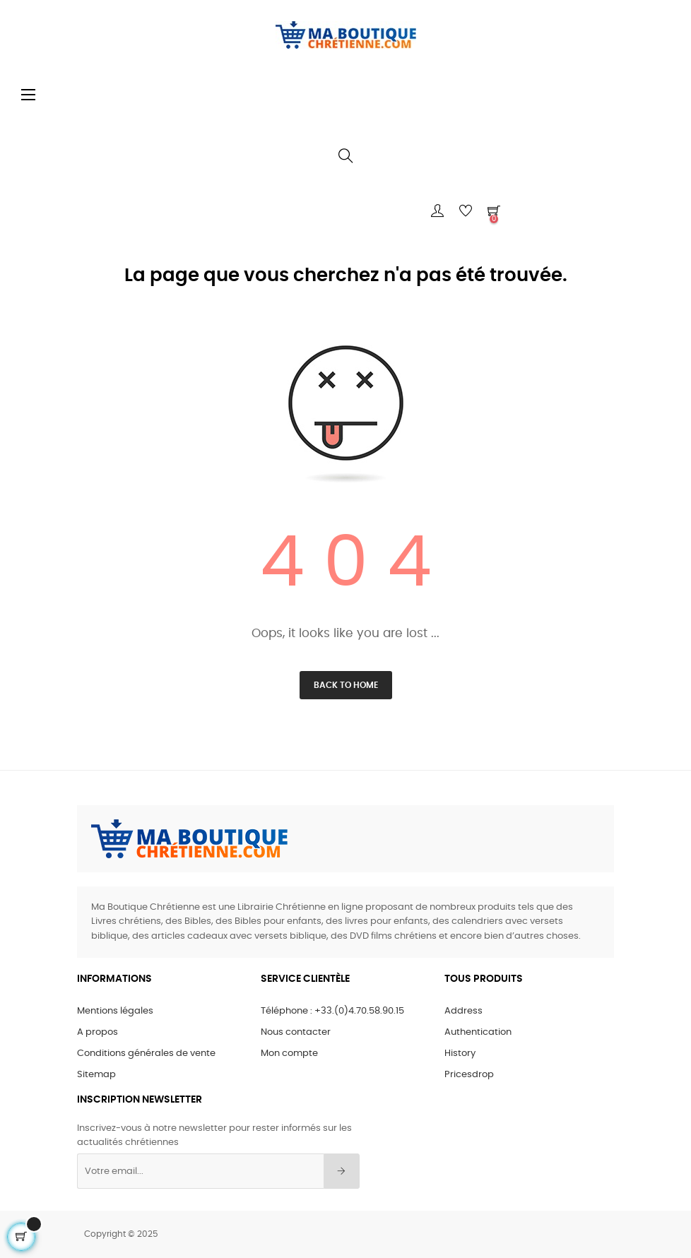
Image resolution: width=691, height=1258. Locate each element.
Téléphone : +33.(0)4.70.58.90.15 (332, 1011)
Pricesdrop (469, 1074)
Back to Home (346, 685)
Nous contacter (296, 1032)
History (460, 1053)
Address (463, 1011)
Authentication (478, 1032)
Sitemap (96, 1074)
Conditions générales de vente (146, 1053)
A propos (97, 1032)
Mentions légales (115, 1011)
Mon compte (289, 1053)
